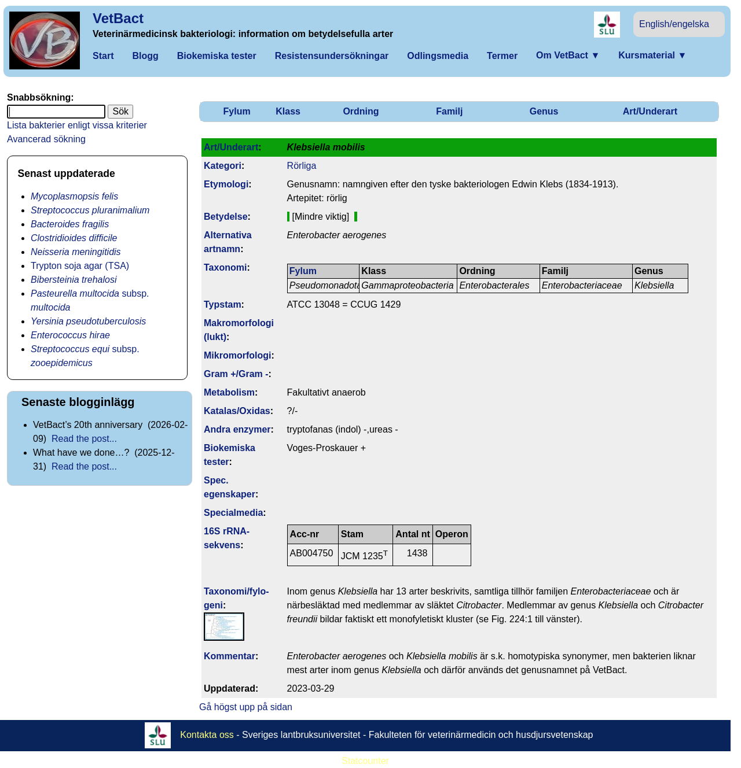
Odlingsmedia (437, 56)
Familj (449, 111)
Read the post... (84, 439)
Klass (288, 111)
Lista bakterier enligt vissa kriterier (77, 125)
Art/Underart (650, 111)
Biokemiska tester (216, 56)
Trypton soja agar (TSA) (80, 266)
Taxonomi (225, 267)
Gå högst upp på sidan (245, 707)
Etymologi (226, 184)
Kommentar (229, 656)
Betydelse (226, 216)
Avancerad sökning (46, 139)
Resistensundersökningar (332, 56)
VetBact (118, 18)
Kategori (222, 166)
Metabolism (229, 392)
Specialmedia (233, 513)
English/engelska (674, 24)
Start (103, 56)
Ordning (361, 111)
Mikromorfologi (237, 355)
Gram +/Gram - (236, 374)
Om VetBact (568, 55)
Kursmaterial (652, 55)
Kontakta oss (207, 735)
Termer (502, 56)
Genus (544, 111)
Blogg (145, 56)
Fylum (237, 111)
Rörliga (302, 166)
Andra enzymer (237, 429)
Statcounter (365, 761)
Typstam (222, 304)
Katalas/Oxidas (237, 411)
